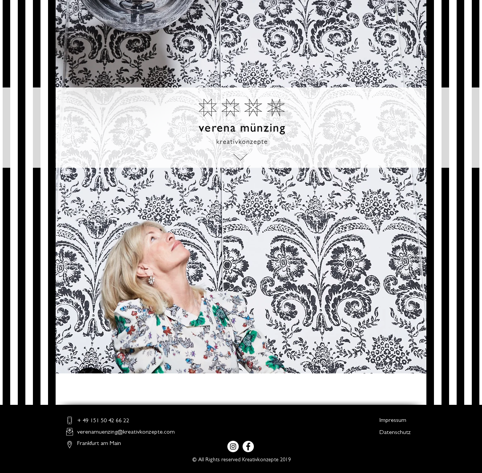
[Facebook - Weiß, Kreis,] (248, 446)
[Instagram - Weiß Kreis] (233, 446)
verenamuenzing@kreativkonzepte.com (126, 432)
